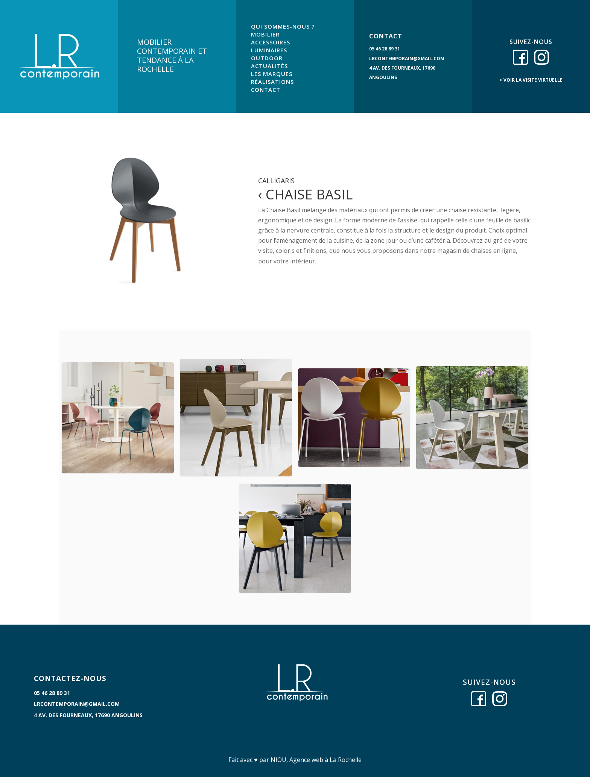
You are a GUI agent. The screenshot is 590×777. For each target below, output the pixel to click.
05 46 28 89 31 (384, 49)
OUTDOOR (267, 58)
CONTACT (265, 89)
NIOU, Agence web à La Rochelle (316, 760)
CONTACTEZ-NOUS (70, 678)
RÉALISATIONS (272, 81)
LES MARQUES (271, 74)
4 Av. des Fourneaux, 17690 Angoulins (88, 715)
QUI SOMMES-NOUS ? (283, 26)
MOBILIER (265, 34)
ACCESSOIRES (270, 42)
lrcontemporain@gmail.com (406, 58)
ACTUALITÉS (269, 66)
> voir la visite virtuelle (531, 80)
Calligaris (276, 180)
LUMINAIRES (269, 50)
